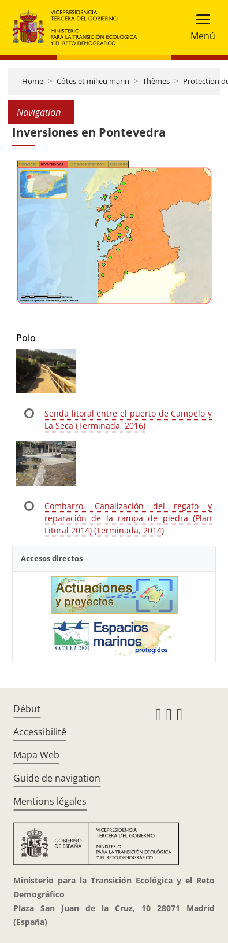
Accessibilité (39, 731)
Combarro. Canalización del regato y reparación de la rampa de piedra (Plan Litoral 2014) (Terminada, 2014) (128, 518)
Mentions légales (50, 801)
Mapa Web (36, 755)
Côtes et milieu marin (93, 81)
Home (32, 81)
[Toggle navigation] (199, 27)
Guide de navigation (56, 778)
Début (26, 708)
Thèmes (156, 81)
